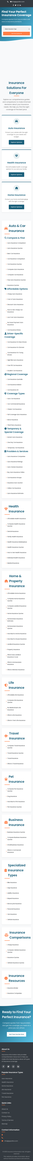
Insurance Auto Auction (15, 483)
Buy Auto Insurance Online (15, 472)
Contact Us (6, 1113)
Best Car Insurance (13, 253)
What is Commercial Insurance (14, 851)
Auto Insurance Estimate (15, 493)
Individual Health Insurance (16, 558)
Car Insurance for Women (15, 347)
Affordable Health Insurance (16, 519)
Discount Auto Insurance (15, 304)
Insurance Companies (14, 993)
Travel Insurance (12, 758)
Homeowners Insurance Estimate (15, 620)
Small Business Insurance (15, 845)
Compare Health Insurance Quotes (16, 525)
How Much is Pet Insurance (16, 802)
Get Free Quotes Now (16, 1034)
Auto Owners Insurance (15, 467)
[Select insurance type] (16, 29)
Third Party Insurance (14, 425)
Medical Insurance (13, 563)
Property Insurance (13, 649)
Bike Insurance (12, 883)
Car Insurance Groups (14, 477)
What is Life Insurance (14, 715)
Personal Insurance (13, 909)
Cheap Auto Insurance (14, 294)
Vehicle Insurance (13, 919)
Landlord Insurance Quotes (16, 644)
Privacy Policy (6, 1116)
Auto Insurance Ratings (15, 462)
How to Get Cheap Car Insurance (15, 311)
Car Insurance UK (12, 390)
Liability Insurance (13, 893)
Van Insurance (12, 914)
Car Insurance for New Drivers (17, 342)
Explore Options (16, 142)
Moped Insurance (13, 898)
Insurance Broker (12, 988)
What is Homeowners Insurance (14, 663)
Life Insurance (6, 1090)
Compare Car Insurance (15, 275)
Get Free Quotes (16, 33)
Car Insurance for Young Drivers (15, 354)
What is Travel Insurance (15, 764)
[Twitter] (15, 5)
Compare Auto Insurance (15, 269)
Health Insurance (7, 1082)
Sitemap (4, 1124)
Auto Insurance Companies (16, 456)
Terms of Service (7, 1120)
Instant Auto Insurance (14, 437)
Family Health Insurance (15, 537)
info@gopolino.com (17, 2)
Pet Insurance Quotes (14, 807)
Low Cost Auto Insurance (15, 317)
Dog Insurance (12, 796)
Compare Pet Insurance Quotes (15, 790)
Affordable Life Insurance (15, 695)
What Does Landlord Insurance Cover (14, 656)
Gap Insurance (12, 888)
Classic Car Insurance (14, 409)
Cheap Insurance (13, 945)
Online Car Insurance (14, 488)
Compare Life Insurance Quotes (15, 701)
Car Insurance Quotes (14, 264)
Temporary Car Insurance (15, 448)
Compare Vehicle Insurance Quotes (16, 951)
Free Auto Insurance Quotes (16, 280)
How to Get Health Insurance (16, 552)
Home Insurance (7, 1086)
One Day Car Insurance (15, 442)
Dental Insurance (12, 531)
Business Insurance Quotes (16, 832)
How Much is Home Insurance (16, 634)
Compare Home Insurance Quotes (16, 600)
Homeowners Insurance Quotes (15, 627)
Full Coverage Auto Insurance (17, 414)
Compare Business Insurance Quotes (16, 839)
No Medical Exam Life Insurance (14, 709)
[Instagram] (18, 5)
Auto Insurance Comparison (16, 243)
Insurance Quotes (13, 285)
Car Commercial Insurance (16, 404)
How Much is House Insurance (16, 639)
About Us (5, 1109)
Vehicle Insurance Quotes (15, 963)
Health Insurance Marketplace (17, 542)
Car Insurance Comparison (16, 259)
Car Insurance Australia (15, 379)
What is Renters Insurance (15, 670)
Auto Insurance (7, 1079)
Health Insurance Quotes (15, 547)
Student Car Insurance (14, 371)
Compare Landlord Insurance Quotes (16, 607)
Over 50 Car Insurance (14, 365)
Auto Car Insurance (13, 399)
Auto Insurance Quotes (15, 248)
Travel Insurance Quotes (15, 753)
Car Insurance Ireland (14, 385)
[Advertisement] (16, 60)
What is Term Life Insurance (16, 720)
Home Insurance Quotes (15, 613)
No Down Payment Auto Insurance (15, 324)
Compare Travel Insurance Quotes (16, 747)
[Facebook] (13, 5)
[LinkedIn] (20, 5)
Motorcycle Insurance (14, 904)
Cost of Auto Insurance (15, 299)
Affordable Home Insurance (16, 593)
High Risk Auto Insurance (15, 360)
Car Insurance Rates (14, 330)
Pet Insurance (6, 1097)
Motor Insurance (12, 420)
